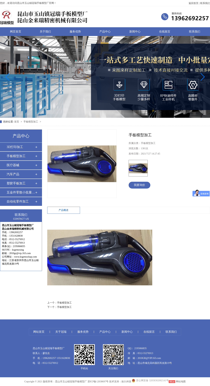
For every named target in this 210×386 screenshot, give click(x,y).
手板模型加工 (31, 121)
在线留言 (164, 31)
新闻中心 (135, 31)
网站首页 (38, 331)
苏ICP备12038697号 (98, 381)
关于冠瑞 (60, 331)
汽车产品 (13, 174)
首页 (17, 121)
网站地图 (181, 381)
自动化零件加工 (18, 201)
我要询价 (139, 184)
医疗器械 (13, 165)
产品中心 (105, 31)
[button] (7, 77)
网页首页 (15, 31)
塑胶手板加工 (16, 183)
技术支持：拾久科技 (120, 381)
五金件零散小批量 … (21, 192)
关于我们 (45, 31)
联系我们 (205, 3)
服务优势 (75, 31)
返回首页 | (194, 3)
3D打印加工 (15, 147)
